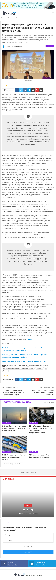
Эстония (5, 370)
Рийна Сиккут (39, 368)
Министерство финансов (35, 365)
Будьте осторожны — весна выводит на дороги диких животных (43, 392)
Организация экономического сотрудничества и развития (18, 368)
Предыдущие (7, 464)
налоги (46, 365)
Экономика (49, 46)
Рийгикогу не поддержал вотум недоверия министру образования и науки (13, 392)
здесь (30, 339)
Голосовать (28, 552)
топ (46, 368)
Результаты (28, 546)
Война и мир (28, 510)
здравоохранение (11, 365)
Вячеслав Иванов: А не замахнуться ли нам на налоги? (24, 361)
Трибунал (28, 505)
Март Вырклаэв (23, 365)
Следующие (18, 464)
